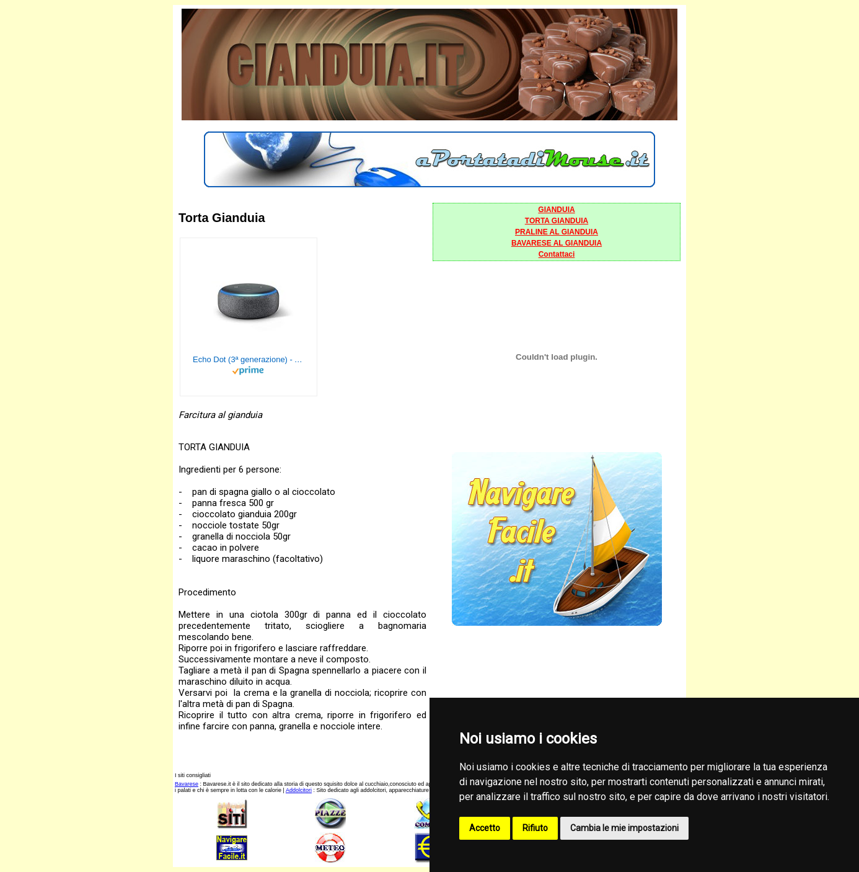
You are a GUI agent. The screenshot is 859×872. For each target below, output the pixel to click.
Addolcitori (299, 790)
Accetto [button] (484, 828)
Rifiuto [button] (535, 828)
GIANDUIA (556, 209)
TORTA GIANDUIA (556, 220)
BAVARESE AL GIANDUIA (556, 243)
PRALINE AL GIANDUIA (556, 232)
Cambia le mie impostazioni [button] (624, 828)
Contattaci (557, 254)
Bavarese (186, 784)
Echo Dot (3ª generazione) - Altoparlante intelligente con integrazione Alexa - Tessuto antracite (248, 359)
